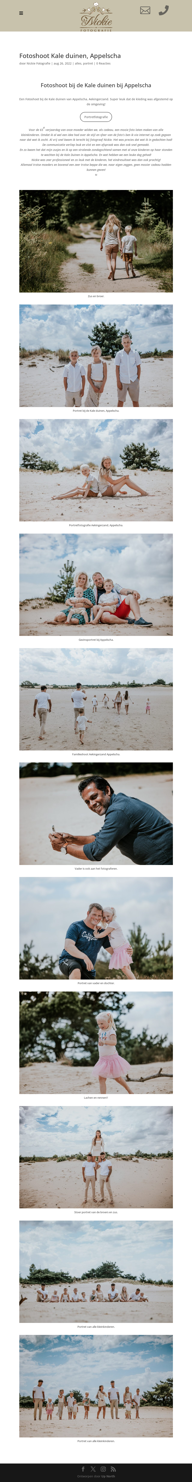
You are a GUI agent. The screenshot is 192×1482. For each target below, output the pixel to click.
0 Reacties (103, 63)
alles (78, 63)
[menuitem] (21, 13)
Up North (108, 1476)
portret (88, 63)
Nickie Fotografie (38, 63)
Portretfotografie (96, 117)
